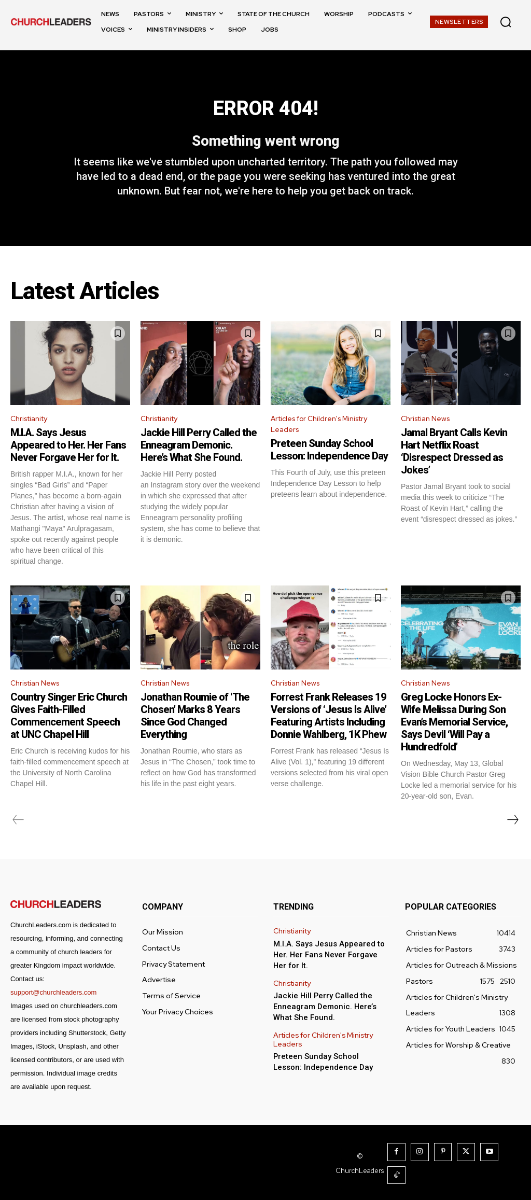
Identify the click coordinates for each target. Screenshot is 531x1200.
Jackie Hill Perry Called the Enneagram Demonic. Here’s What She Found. (199, 464)
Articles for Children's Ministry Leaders (326, 444)
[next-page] (512, 842)
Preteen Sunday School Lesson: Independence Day (329, 471)
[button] (506, 22)
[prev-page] (18, 842)
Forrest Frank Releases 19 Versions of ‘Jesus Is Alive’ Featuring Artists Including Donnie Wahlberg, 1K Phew (328, 738)
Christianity (32, 437)
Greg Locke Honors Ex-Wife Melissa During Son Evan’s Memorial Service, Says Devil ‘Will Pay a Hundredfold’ (454, 744)
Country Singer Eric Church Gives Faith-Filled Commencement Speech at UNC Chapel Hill (68, 738)
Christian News (429, 437)
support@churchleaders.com (53, 1014)
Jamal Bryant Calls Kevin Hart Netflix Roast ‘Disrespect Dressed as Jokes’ (454, 471)
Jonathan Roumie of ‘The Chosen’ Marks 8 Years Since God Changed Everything (195, 738)
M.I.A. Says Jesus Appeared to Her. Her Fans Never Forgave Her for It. (68, 464)
